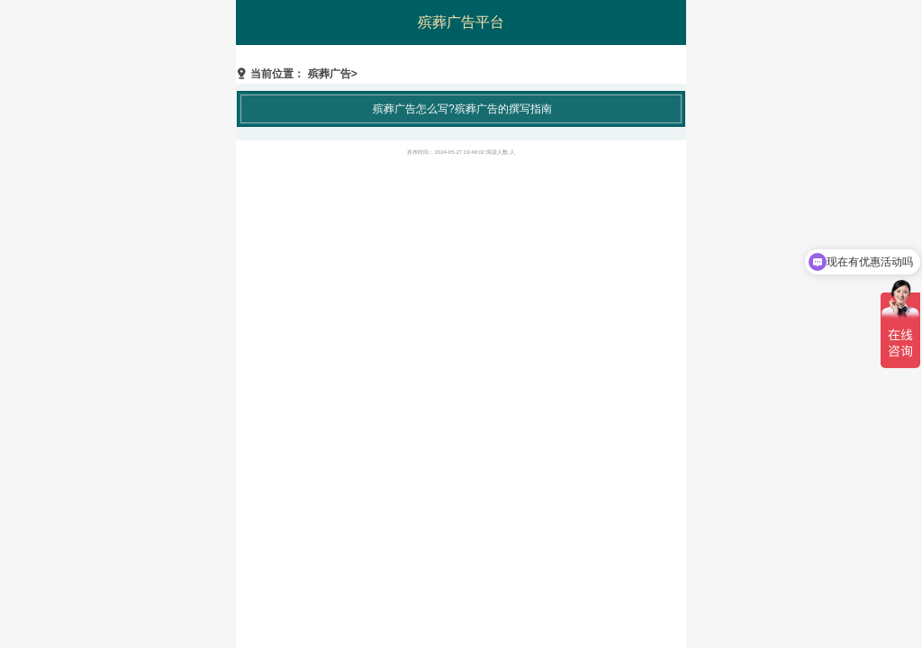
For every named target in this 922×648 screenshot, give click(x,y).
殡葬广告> (332, 74)
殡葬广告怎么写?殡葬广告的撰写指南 (462, 109)
